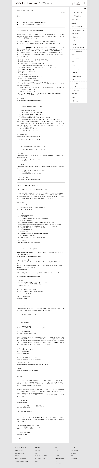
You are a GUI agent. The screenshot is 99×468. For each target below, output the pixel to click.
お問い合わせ (75, 101)
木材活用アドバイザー (77, 37)
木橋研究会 (74, 72)
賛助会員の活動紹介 (76, 76)
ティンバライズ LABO (77, 51)
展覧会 (73, 54)
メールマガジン (75, 90)
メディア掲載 (75, 83)
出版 (73, 79)
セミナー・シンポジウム (77, 58)
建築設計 (74, 23)
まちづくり (74, 40)
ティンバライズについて (77, 12)
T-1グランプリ (75, 44)
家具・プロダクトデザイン (78, 26)
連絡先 (73, 97)
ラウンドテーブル (76, 69)
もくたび (74, 86)
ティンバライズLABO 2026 (78, 47)
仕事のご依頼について (77, 19)
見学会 (73, 65)
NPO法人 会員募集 (76, 16)
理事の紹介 (74, 93)
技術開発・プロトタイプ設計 (79, 30)
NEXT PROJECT (76, 33)
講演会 (73, 62)
